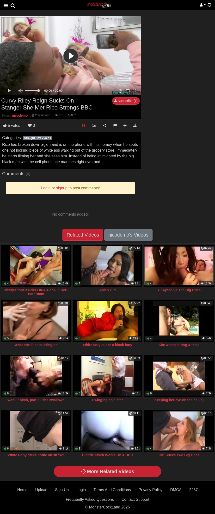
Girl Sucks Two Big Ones (179, 455)
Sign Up (62, 490)
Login (81, 490)
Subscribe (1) (126, 101)
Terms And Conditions (112, 490)
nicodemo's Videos (128, 235)
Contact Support (135, 499)
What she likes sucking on (36, 345)
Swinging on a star (107, 400)
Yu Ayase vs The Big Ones (179, 290)
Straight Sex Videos (37, 138)
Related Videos (83, 235)
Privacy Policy (151, 490)
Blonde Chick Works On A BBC (107, 455)
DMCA (175, 490)
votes (11, 125)
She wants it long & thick (179, 345)
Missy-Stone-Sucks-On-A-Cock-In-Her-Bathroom (36, 292)
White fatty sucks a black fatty (107, 345)
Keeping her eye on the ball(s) (179, 400)
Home (22, 490)
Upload (41, 490)
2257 (193, 490)
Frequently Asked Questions (90, 499)
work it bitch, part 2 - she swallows (36, 400)
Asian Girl (107, 290)
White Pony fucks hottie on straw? (36, 455)
